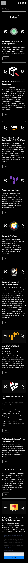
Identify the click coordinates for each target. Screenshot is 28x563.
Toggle (4, 3)
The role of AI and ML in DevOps (12, 470)
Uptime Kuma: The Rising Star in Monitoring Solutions (12, 42)
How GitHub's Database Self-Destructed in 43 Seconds (11, 283)
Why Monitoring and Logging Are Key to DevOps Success (13, 440)
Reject (14, 554)
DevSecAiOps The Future (9, 236)
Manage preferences (9, 550)
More (6, 58)
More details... (7, 547)
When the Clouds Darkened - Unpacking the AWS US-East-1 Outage (13, 139)
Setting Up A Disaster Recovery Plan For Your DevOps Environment (13, 519)
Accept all (14, 557)
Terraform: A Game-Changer (11, 190)
